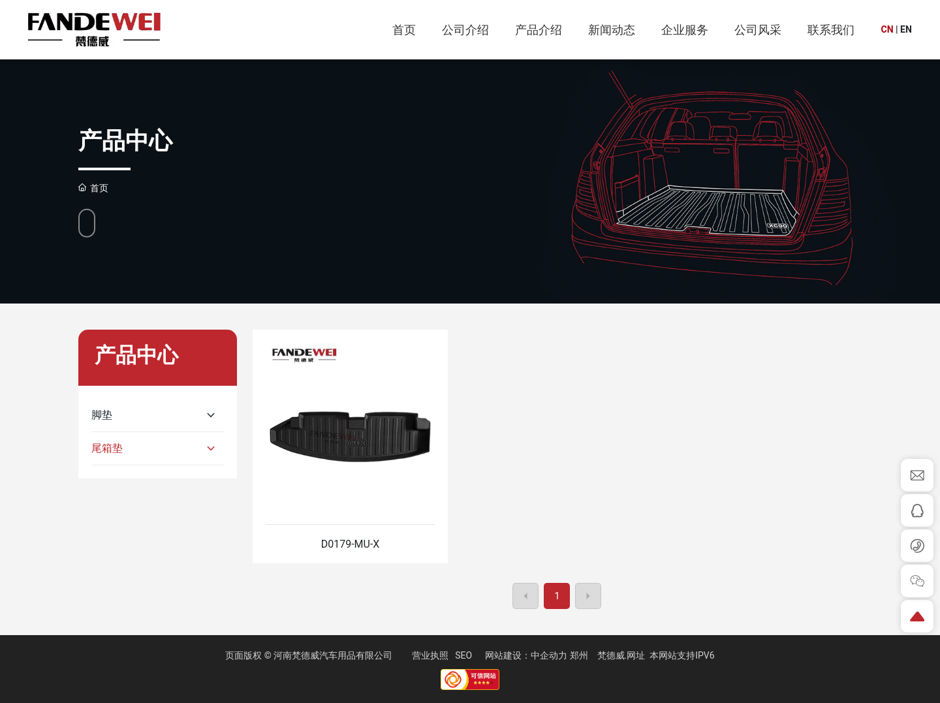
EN (906, 29)
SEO (463, 655)
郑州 (579, 655)
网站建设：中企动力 (526, 655)
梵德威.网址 (621, 655)
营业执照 (430, 655)
